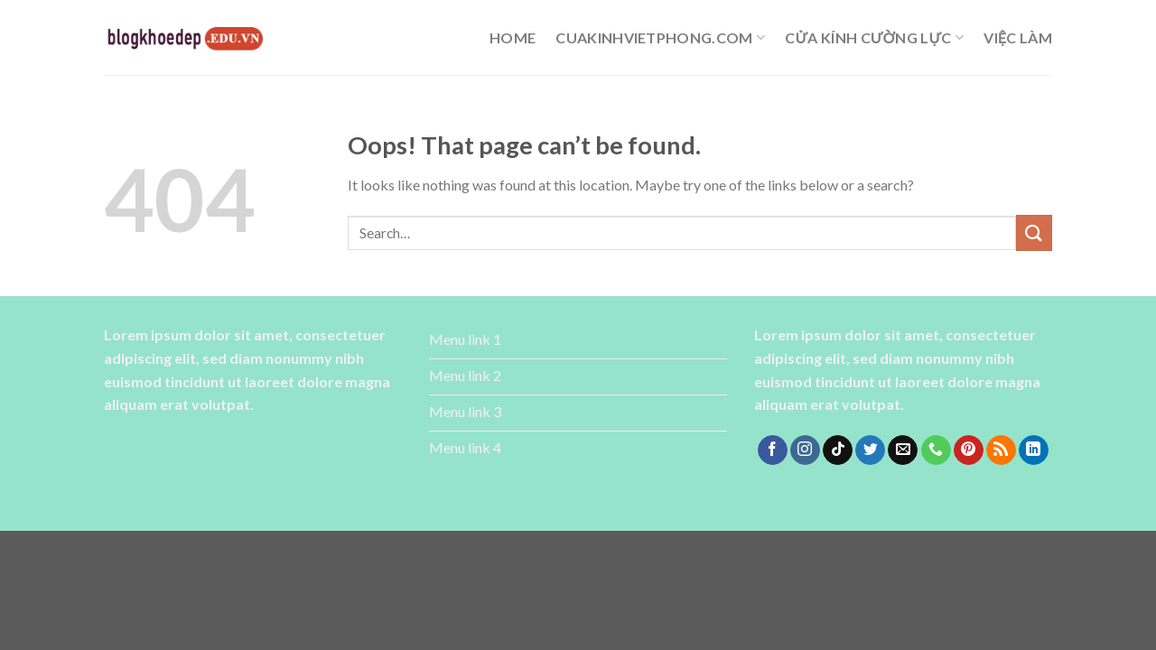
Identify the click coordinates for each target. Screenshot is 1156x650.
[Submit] (1034, 232)
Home (512, 37)
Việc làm (1018, 37)
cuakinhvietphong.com (660, 38)
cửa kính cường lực (874, 38)
